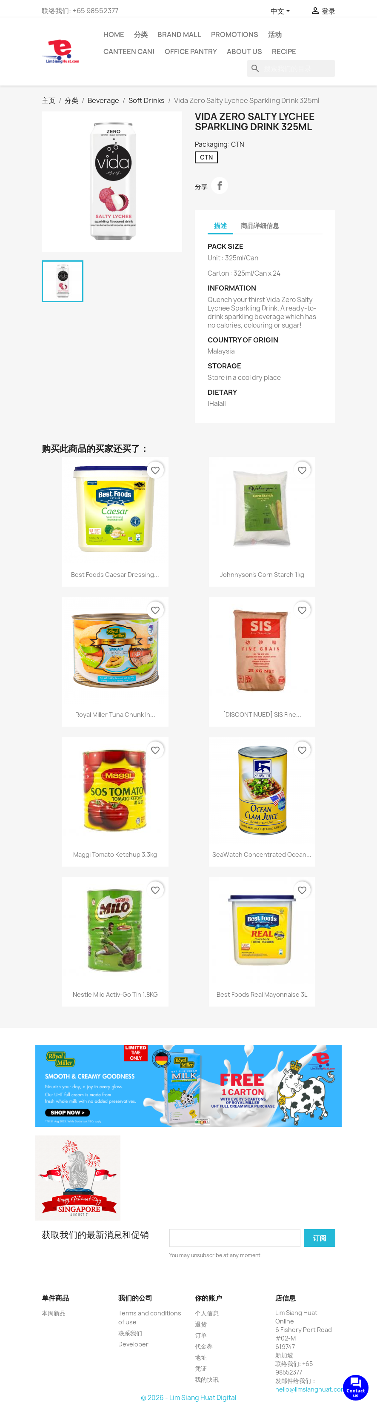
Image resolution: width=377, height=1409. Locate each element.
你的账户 (208, 1298)
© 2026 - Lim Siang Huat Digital (188, 1397)
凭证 (201, 1368)
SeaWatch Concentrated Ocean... (261, 854)
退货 (201, 1324)
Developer (133, 1344)
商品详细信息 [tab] (260, 225)
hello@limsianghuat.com (310, 1389)
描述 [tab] (220, 225)
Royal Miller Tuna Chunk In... (115, 714)
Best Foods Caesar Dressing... (115, 574)
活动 (275, 34)
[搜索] (291, 68)
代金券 (204, 1346)
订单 (201, 1335)
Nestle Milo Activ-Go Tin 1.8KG (115, 994)
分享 (219, 185)
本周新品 (54, 1313)
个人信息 (207, 1313)
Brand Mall (179, 34)
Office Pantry (191, 51)
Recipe (284, 51)
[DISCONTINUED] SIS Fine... (262, 714)
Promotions (234, 34)
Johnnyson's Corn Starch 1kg (262, 574)
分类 (141, 34)
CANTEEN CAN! (129, 51)
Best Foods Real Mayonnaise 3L (262, 994)
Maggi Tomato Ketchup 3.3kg (115, 854)
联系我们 (130, 1333)
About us (244, 51)
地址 (201, 1357)
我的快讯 (207, 1379)
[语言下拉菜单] (282, 11)
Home (113, 34)
